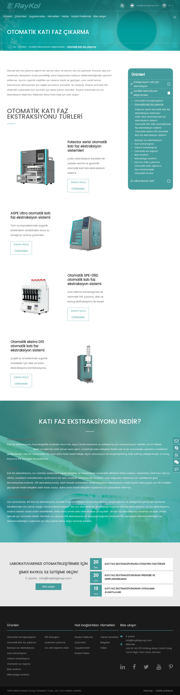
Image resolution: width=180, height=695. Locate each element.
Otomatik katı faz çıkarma (81, 47)
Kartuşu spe (164, 478)
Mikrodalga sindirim (145, 158)
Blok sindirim (141, 155)
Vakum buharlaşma (145, 147)
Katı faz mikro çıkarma (147, 162)
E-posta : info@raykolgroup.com (48, 579)
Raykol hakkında (84, 637)
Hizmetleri (107, 625)
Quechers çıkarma (55, 642)
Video (103, 648)
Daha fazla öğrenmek (78, 185)
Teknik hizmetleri (109, 637)
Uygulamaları (82, 648)
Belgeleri (105, 642)
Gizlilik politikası (164, 691)
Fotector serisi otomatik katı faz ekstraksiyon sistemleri (87, 146)
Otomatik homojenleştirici (148, 101)
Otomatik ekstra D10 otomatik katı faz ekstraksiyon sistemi (27, 346)
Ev (14, 47)
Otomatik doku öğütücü (148, 166)
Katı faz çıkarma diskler (20, 449)
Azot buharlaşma (144, 144)
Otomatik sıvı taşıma (146, 151)
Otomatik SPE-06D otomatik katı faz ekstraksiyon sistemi (84, 279)
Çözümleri (80, 642)
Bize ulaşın (48, 587)
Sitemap (148, 691)
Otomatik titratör (144, 173)
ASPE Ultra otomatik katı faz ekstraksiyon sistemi (30, 215)
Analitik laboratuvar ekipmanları (47, 47)
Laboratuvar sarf (142, 181)
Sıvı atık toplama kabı (57, 648)
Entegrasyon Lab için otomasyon (144, 84)
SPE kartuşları (52, 637)
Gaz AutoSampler (144, 169)
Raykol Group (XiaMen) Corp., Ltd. (40, 691)
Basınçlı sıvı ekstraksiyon (148, 140)
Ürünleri (22, 47)
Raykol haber (82, 653)
